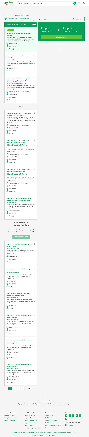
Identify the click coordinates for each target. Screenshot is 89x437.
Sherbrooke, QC (24, 18)
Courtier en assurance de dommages (60, 404)
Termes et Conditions (45, 432)
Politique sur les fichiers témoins (62, 432)
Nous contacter (16, 432)
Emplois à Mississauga (31, 420)
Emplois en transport (50, 423)
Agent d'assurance (25, 404)
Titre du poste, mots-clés (47, 3)
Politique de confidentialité (30, 432)
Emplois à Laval (29, 425)
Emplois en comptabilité (51, 420)
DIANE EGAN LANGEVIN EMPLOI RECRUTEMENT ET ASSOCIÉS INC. (17, 82)
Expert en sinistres (40, 404)
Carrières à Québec (9, 415)
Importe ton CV (61, 37)
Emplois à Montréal (30, 418)
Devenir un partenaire (10, 420)
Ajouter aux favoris (35, 30)
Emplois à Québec (29, 423)
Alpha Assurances (12, 202)
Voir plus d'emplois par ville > (33, 428)
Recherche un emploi (10, 18)
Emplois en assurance (51, 418)
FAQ (74, 432)
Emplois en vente (49, 415)
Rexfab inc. (10, 35)
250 (29, 388)
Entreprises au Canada (10, 418)
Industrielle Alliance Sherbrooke (16, 115)
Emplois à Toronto (30, 415)
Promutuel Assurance (13, 60)
